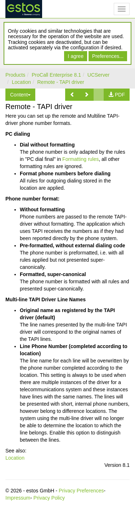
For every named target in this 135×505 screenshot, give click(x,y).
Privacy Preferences (81, 490)
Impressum (17, 498)
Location (21, 82)
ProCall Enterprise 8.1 (56, 75)
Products (15, 75)
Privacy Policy (49, 498)
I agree (76, 56)
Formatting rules (80, 159)
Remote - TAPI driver (60, 82)
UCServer (98, 75)
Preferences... (107, 56)
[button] (72, 95)
